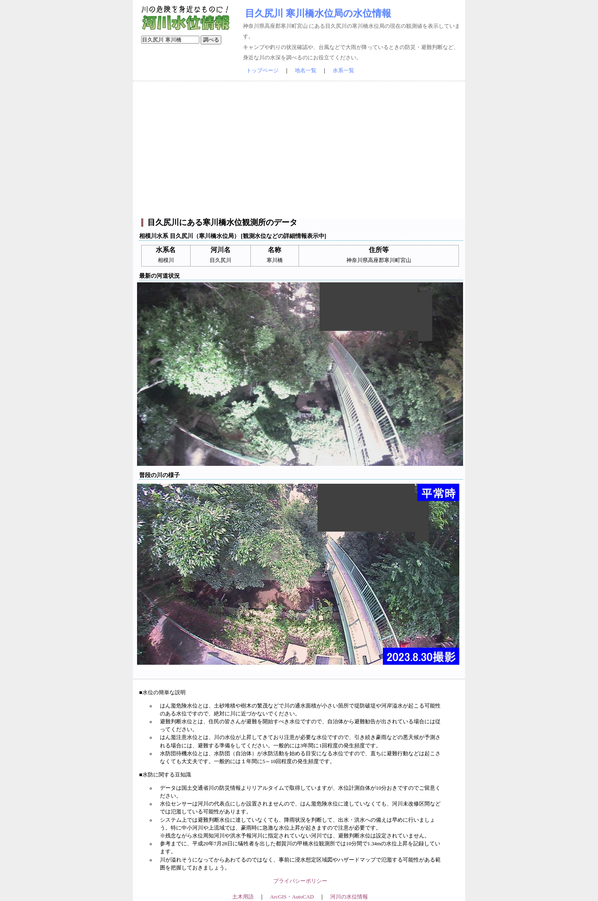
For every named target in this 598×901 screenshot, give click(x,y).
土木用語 (243, 897)
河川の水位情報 (349, 897)
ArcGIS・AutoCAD (292, 897)
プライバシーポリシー (300, 881)
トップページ (262, 70)
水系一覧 (343, 70)
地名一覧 (305, 70)
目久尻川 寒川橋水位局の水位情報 (318, 13)
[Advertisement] (299, 150)
